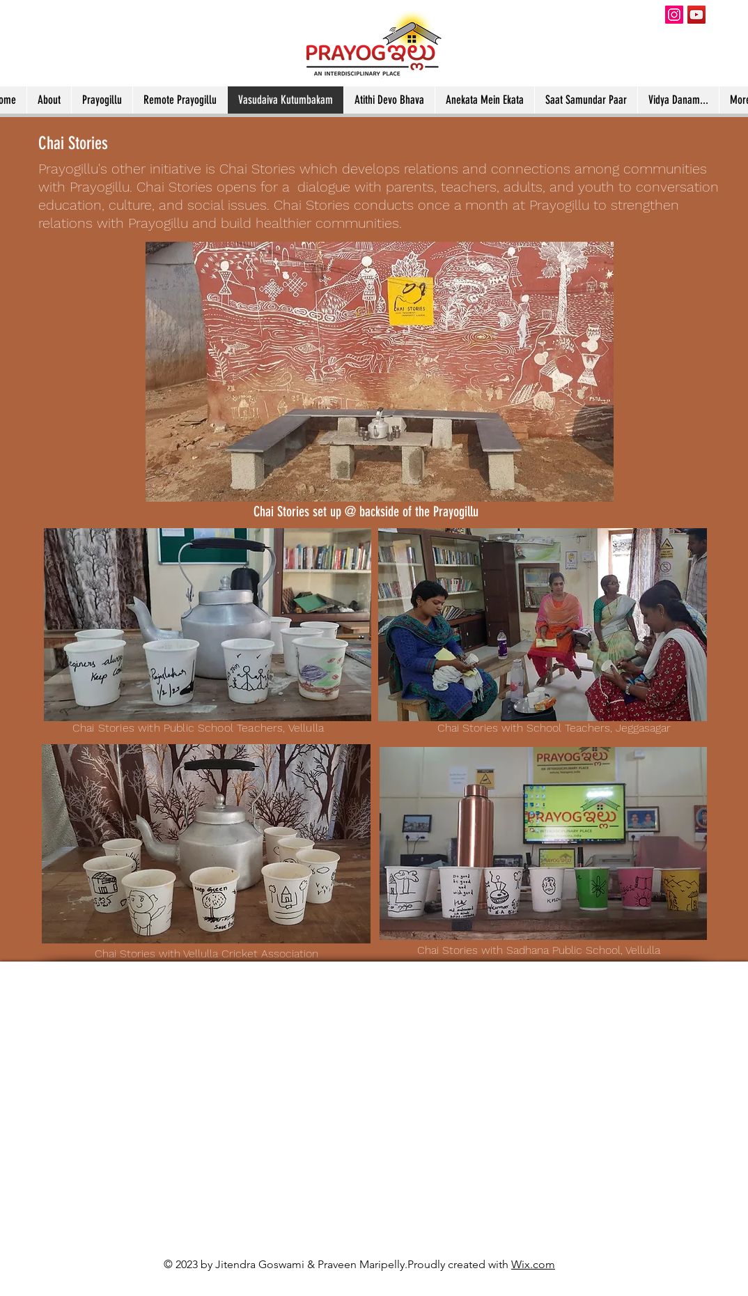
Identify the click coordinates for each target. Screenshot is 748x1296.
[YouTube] (696, 15)
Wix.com (533, 1264)
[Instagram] (674, 15)
